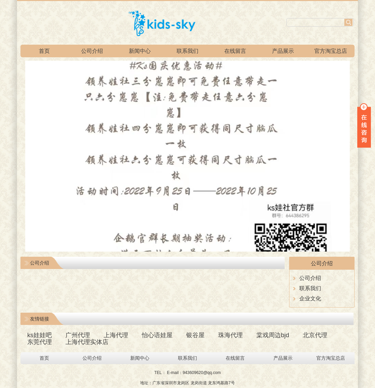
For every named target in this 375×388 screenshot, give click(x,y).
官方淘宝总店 (330, 51)
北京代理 (315, 335)
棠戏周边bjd (272, 335)
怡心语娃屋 (157, 335)
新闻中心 (140, 51)
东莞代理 (39, 342)
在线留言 (235, 51)
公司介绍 (92, 51)
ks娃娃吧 (39, 335)
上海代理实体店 (86, 342)
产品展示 (283, 51)
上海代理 (116, 335)
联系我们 (187, 51)
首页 (44, 51)
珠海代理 (230, 335)
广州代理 (77, 335)
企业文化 (310, 298)
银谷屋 (195, 335)
